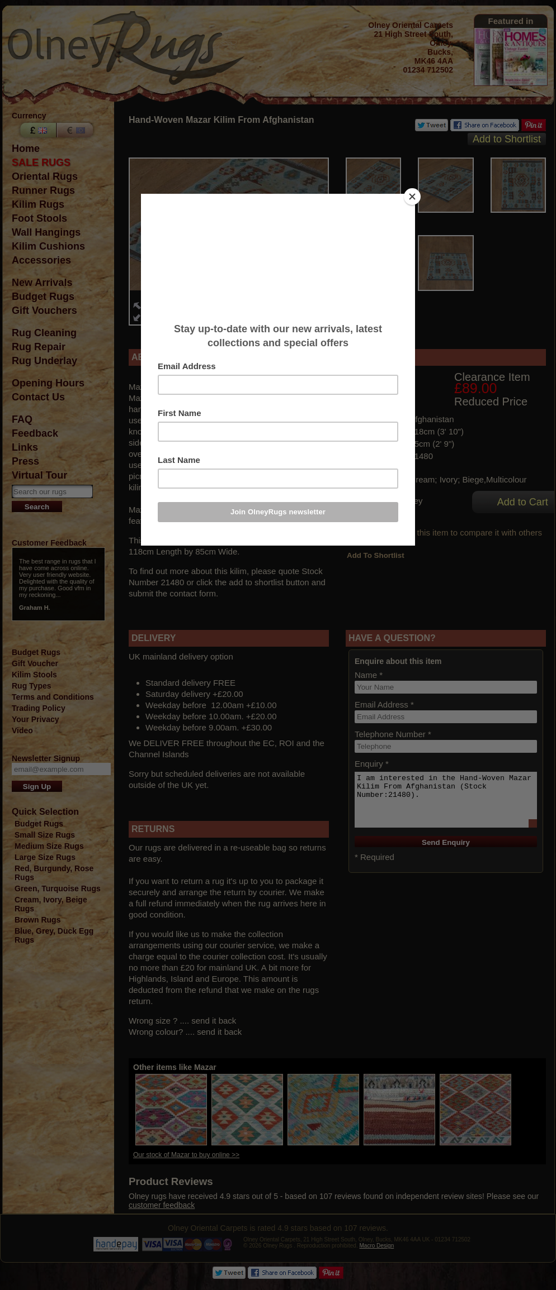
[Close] (412, 196)
